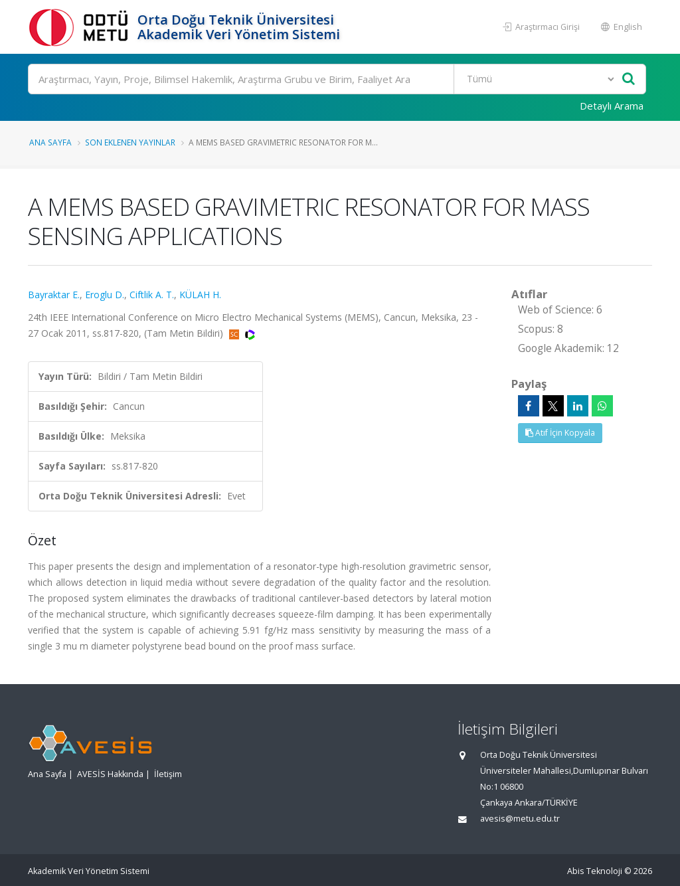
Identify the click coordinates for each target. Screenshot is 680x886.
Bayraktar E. (54, 294)
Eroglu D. (104, 294)
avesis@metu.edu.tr (520, 818)
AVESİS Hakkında (110, 774)
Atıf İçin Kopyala (560, 432)
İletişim (168, 774)
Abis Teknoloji (594, 871)
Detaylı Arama (611, 105)
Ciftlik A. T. (151, 294)
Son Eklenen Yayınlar (130, 142)
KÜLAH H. (200, 294)
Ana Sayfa (50, 142)
